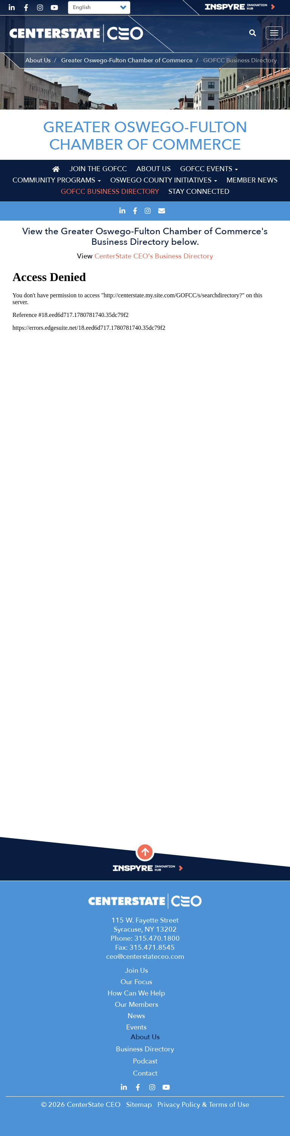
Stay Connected (199, 191)
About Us (38, 60)
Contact (145, 1073)
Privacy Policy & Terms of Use (203, 1105)
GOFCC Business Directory (110, 191)
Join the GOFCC (98, 169)
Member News (252, 180)
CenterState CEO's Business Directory (153, 256)
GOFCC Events (209, 169)
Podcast (145, 1061)
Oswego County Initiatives (163, 180)
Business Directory (145, 1049)
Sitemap (139, 1105)
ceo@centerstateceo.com (145, 956)
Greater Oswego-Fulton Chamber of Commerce (127, 60)
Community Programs (56, 180)
